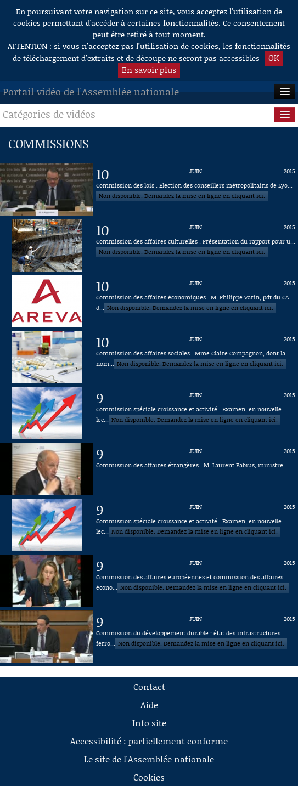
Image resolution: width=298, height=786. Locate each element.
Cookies (149, 777)
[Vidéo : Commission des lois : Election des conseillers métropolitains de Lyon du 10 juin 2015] (195, 189)
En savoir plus (149, 70)
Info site (149, 722)
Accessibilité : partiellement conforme (149, 740)
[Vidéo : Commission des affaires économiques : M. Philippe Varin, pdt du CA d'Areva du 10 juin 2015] (195, 301)
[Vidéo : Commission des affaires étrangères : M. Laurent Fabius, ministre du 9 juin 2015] (195, 469)
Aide (149, 704)
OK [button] (273, 58)
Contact (149, 686)
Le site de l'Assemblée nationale (149, 759)
